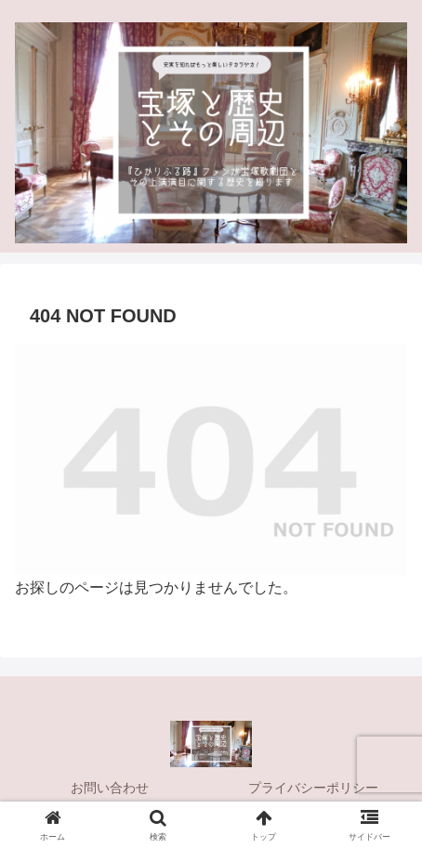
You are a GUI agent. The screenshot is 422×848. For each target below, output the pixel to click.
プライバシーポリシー (313, 787)
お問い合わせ (110, 787)
